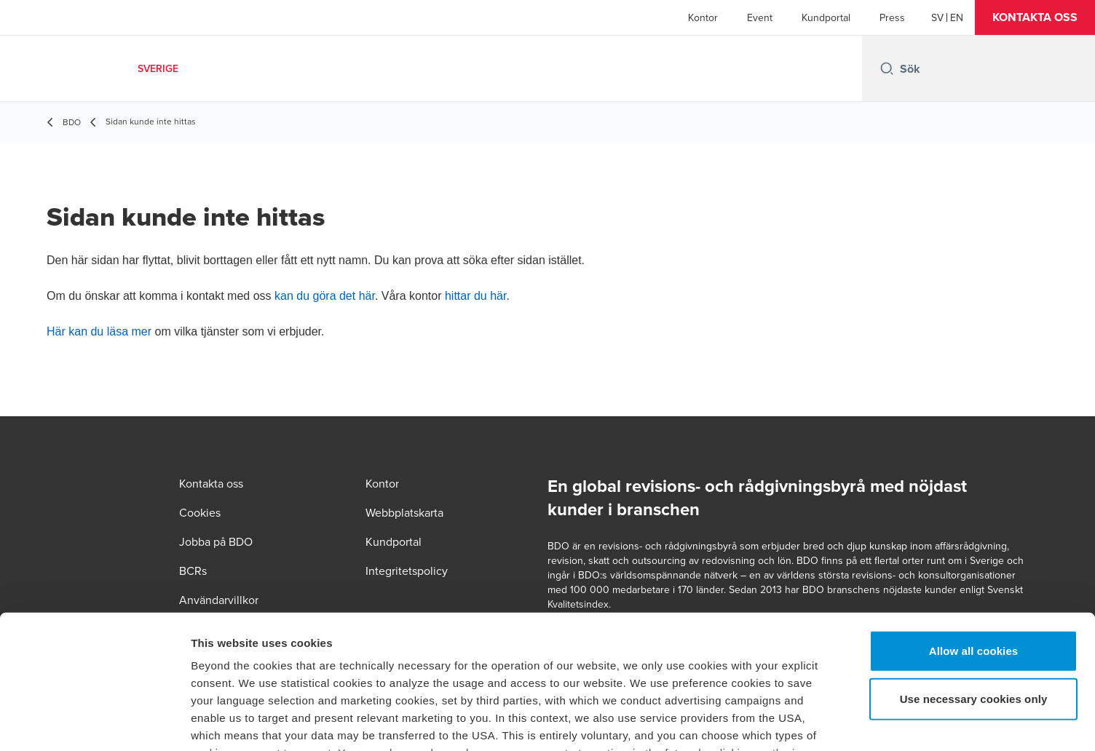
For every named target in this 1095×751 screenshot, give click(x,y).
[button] (1035, 17)
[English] (956, 17)
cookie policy (748, 648)
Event (759, 17)
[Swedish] (937, 17)
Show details (764, 722)
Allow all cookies (974, 528)
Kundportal (826, 17)
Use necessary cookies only (974, 576)
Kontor (703, 17)
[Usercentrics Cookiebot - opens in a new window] (94, 723)
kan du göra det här (324, 296)
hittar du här (476, 296)
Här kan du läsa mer (99, 331)
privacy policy (605, 665)
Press (892, 17)
